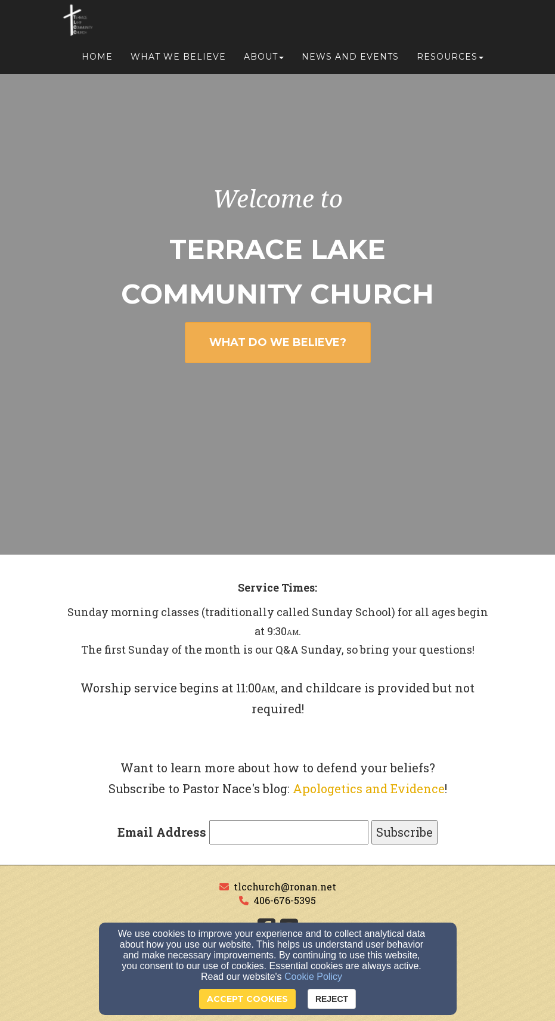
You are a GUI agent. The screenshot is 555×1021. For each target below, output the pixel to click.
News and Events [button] (350, 60)
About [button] (264, 60)
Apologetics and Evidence (369, 788)
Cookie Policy (313, 977)
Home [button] (97, 60)
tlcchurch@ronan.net (285, 886)
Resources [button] (450, 60)
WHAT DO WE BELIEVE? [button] (277, 342)
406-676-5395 (284, 900)
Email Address (161, 832)
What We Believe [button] (178, 60)
